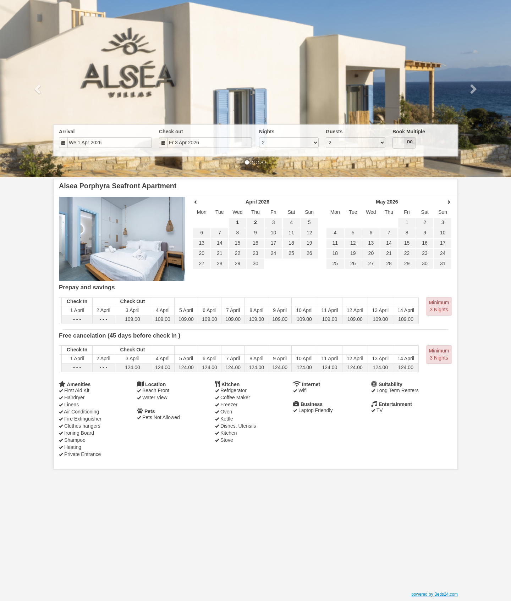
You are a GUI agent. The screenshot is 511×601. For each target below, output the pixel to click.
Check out (171, 131)
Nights (267, 131)
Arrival (67, 131)
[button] (38, 88)
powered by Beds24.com (434, 594)
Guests (334, 131)
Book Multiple (408, 131)
